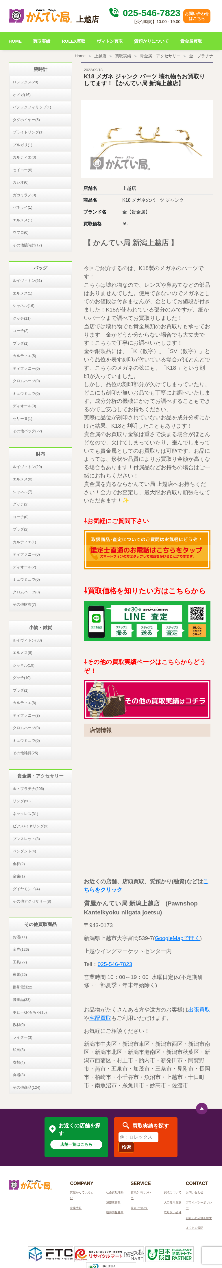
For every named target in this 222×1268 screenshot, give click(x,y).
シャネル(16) (23, 305)
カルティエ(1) (24, 542)
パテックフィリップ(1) (32, 107)
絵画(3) (19, 1050)
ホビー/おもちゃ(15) (30, 1012)
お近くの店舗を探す (199, 1218)
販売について (139, 1207)
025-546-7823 (144, 13)
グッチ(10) (22, 677)
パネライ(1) (22, 207)
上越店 (100, 56)
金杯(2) (19, 864)
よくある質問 (194, 1227)
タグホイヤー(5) (26, 120)
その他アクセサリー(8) (32, 901)
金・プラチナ (201, 56)
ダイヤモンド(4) (26, 889)
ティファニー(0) (26, 368)
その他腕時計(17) (27, 245)
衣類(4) (19, 1062)
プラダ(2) (21, 529)
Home (80, 56)
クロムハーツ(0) (26, 381)
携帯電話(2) (22, 987)
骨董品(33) (22, 999)
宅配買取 (100, 1018)
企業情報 (76, 1207)
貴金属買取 (191, 41)
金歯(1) (19, 876)
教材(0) (19, 1024)
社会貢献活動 (114, 1192)
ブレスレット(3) (26, 839)
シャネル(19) (23, 665)
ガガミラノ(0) (24, 195)
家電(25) (20, 974)
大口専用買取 (172, 1202)
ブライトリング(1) (28, 132)
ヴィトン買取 (110, 41)
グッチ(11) (22, 318)
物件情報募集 (114, 1212)
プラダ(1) (21, 343)
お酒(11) (20, 937)
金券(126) (21, 949)
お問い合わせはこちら (197, 16)
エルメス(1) (22, 220)
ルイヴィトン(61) (27, 280)
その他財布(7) (24, 604)
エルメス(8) (22, 652)
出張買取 (199, 1010)
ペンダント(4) (24, 851)
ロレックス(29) (25, 82)
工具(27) (20, 962)
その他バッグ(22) (27, 431)
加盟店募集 (113, 1202)
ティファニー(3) (26, 715)
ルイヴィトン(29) (27, 467)
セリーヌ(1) (22, 418)
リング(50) (22, 801)
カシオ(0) (21, 182)
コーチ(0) (21, 517)
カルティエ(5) (24, 356)
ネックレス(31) (25, 814)
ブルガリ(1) (22, 145)
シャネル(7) (22, 492)
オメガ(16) (22, 95)
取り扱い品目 (172, 1212)
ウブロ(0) (21, 232)
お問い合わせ (194, 1192)
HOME (15, 41)
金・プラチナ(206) (28, 788)
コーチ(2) (21, 331)
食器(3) (19, 1075)
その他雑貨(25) (25, 753)
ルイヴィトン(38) (27, 640)
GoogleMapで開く (177, 938)
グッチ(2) (21, 504)
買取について (172, 1192)
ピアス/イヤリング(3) (31, 826)
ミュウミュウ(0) (26, 393)
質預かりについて (151, 41)
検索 (126, 1147)
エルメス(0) (22, 479)
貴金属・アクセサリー (160, 56)
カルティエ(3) (24, 157)
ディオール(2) (24, 567)
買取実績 (41, 41)
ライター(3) (22, 1037)
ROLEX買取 (74, 41)
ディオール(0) (24, 406)
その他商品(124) (26, 1087)
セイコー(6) (22, 170)
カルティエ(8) (24, 703)
